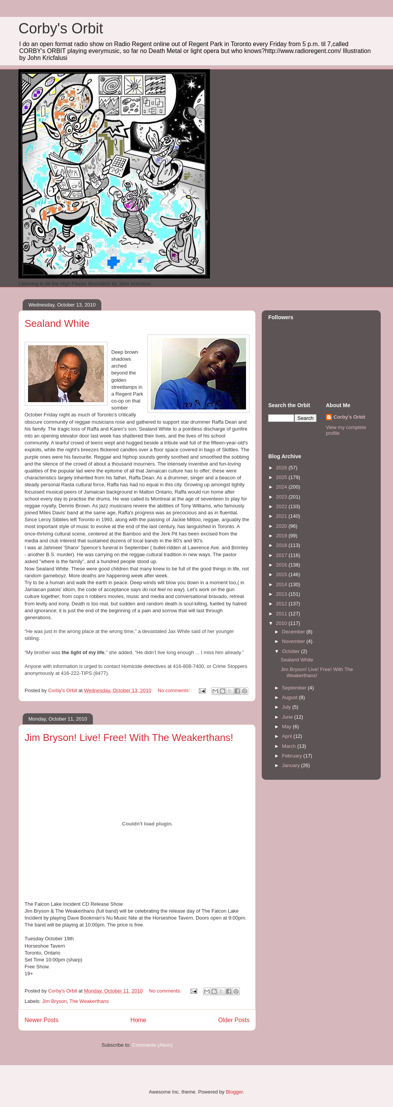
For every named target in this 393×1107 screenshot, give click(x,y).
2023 (282, 497)
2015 (282, 574)
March (289, 746)
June (288, 717)
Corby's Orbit (60, 28)
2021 (282, 516)
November (294, 641)
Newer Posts (41, 1020)
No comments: (174, 690)
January (291, 765)
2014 (282, 584)
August (290, 697)
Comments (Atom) (152, 1045)
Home (138, 1020)
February (293, 756)
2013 (282, 594)
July (287, 707)
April (288, 736)
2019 (282, 536)
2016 (282, 565)
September (295, 688)
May (287, 726)
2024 (282, 487)
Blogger (234, 1092)
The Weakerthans (89, 1001)
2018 (282, 545)
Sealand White (57, 323)
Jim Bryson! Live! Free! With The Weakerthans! (129, 737)
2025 (282, 477)
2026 (282, 468)
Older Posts (233, 1020)
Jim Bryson (54, 1001)
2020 (282, 526)
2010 (282, 623)
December (294, 632)
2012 (282, 604)
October (291, 651)
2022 (282, 506)
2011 (282, 613)
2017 (282, 555)
